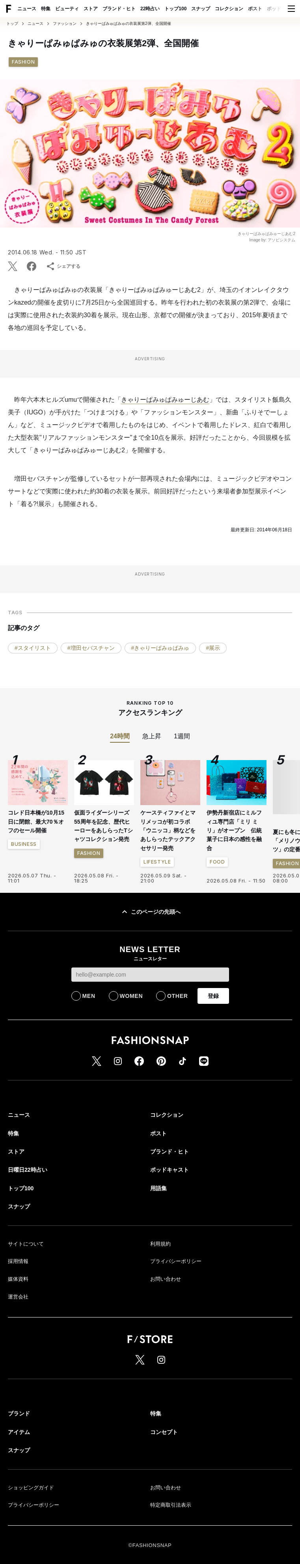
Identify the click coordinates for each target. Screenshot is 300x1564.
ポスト (255, 8)
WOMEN (131, 996)
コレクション (229, 8)
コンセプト (164, 1432)
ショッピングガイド (31, 1488)
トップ (12, 24)
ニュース (26, 8)
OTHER (177, 996)
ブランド (19, 1413)
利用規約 (160, 1244)
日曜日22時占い (27, 1170)
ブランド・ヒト (119, 8)
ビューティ (67, 8)
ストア (91, 8)
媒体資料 (18, 1279)
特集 (45, 8)
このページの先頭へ (150, 912)
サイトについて (26, 1244)
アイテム (19, 1432)
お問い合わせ (165, 1279)
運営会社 (18, 1297)
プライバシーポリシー (175, 1261)
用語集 (158, 1188)
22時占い (150, 8)
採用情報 (18, 1261)
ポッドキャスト (169, 1170)
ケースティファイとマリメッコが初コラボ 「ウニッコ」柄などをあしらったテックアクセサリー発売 (168, 830)
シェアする (63, 266)
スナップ (200, 8)
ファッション (64, 24)
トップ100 (175, 8)
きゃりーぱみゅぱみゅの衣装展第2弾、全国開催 (128, 24)
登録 (213, 996)
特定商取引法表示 (170, 1505)
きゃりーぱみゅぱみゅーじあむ (165, 399)
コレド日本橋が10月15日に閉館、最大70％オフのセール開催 (36, 821)
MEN (88, 996)
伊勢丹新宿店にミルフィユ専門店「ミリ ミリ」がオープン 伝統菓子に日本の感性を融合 (234, 830)
